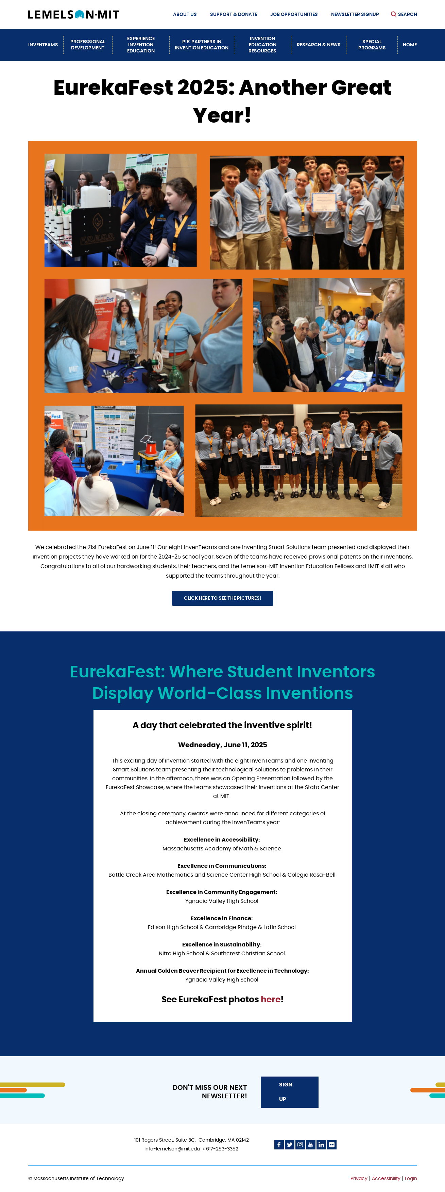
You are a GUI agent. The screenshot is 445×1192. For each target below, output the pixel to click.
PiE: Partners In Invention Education (201, 45)
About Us (185, 14)
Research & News (319, 45)
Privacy (358, 1178)
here (269, 999)
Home (410, 45)
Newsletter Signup (355, 14)
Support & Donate (233, 14)
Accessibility (386, 1178)
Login (411, 1178)
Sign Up (285, 1092)
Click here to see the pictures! (222, 598)
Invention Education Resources (262, 44)
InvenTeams (43, 45)
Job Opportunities (294, 14)
